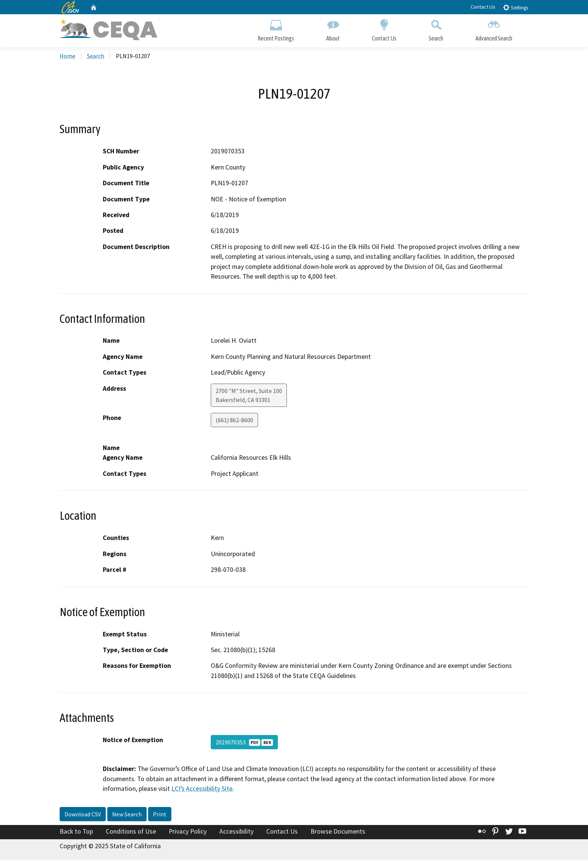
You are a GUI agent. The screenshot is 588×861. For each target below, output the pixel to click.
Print (159, 815)
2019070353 (244, 743)
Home (67, 56)
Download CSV (82, 815)
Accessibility (236, 832)
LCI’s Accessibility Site (201, 789)
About (333, 29)
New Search (127, 815)
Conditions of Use (131, 832)
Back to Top (76, 832)
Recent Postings (275, 29)
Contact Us (483, 6)
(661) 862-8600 (234, 420)
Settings (515, 7)
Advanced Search (493, 29)
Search (436, 29)
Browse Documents (337, 832)
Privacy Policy (188, 832)
